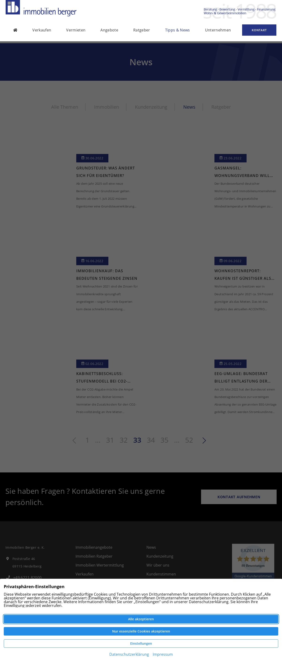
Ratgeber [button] (141, 31)
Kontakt (259, 32)
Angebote (109, 31)
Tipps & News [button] (177, 31)
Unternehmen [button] (218, 31)
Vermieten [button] (75, 31)
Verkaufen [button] (41, 31)
